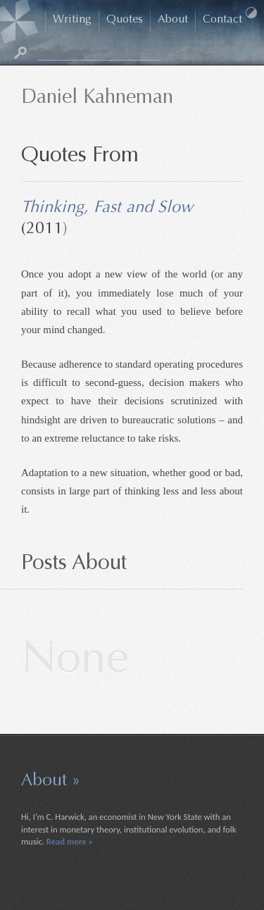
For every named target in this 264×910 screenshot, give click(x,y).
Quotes (124, 19)
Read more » (69, 841)
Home (38, 21)
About (173, 19)
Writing (72, 19)
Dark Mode (251, 12)
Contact (222, 19)
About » (50, 781)
